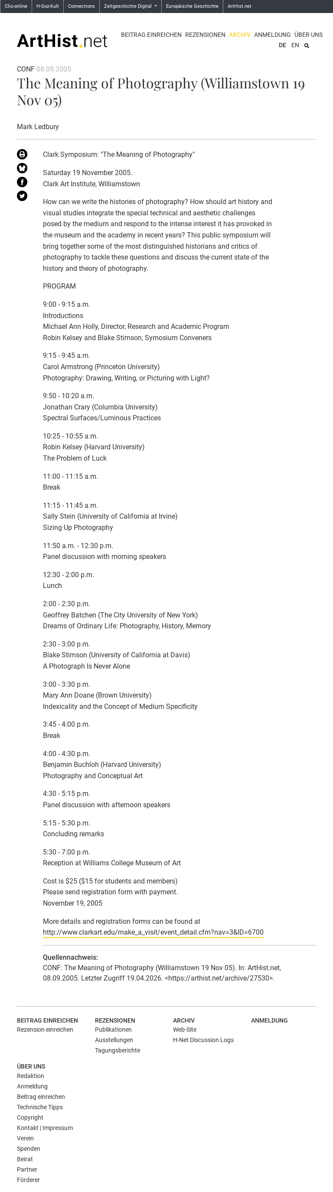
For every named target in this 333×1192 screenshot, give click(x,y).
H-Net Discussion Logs (203, 1039)
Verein (25, 1138)
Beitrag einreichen (151, 34)
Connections (81, 6)
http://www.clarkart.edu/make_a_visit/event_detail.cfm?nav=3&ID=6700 (153, 932)
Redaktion (30, 1075)
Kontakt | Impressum (45, 1127)
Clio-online (16, 6)
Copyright (30, 1117)
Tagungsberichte (117, 1050)
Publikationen (113, 1029)
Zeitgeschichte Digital (128, 6)
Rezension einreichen (45, 1029)
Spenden (28, 1148)
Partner (27, 1169)
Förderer (28, 1179)
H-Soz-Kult (47, 6)
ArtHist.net (239, 6)
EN (295, 45)
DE (282, 45)
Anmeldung (272, 34)
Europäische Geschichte (192, 6)
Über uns (308, 34)
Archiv (240, 34)
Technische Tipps (40, 1107)
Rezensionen (205, 34)
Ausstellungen (114, 1039)
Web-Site (184, 1029)
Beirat (25, 1159)
